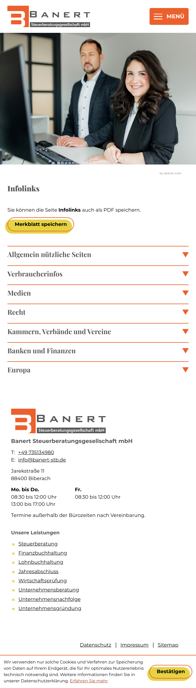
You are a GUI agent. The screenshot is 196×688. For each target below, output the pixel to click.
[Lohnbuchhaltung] (102, 563)
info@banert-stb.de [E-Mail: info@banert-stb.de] (42, 460)
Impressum (135, 645)
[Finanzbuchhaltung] (102, 554)
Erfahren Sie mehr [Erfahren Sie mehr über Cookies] (89, 680)
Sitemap (168, 645)
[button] (40, 224)
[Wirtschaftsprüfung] (102, 581)
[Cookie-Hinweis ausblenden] (170, 672)
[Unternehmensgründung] (102, 609)
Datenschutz (95, 645)
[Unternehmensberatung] (102, 590)
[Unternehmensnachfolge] (102, 600)
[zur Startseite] (48, 16)
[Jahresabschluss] (102, 572)
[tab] (98, 254)
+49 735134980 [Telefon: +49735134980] (36, 453)
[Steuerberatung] (102, 544)
